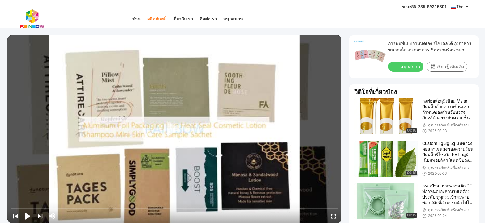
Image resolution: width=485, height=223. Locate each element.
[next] (40, 216)
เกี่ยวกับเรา (182, 18)
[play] (174, 129)
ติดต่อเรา (208, 18)
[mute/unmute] (52, 216)
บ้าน (136, 18)
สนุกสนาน (233, 19)
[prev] (15, 216)
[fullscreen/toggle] (333, 216)
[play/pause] (28, 216)
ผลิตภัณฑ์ (156, 18)
